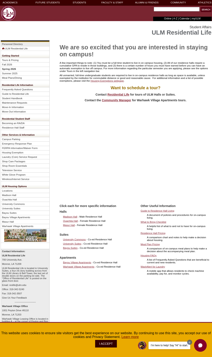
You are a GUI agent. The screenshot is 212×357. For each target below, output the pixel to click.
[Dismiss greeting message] (189, 342)
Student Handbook (12, 98)
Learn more (130, 337)
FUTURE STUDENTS (48, 2)
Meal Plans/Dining (12, 77)
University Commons (14, 204)
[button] (200, 345)
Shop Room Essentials (14, 165)
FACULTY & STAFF (112, 2)
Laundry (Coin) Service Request (19, 157)
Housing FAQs (149, 255)
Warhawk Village (11, 306)
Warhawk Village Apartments (18, 226)
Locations (7, 190)
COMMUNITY (178, 2)
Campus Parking (11, 139)
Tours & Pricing (10, 60)
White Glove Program (14, 174)
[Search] (177, 9)
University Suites (11, 208)
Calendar (185, 18)
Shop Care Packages (13, 161)
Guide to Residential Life (15, 93)
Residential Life (118, 94)
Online (167, 18)
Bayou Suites (9, 212)
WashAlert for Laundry (153, 266)
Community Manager (116, 100)
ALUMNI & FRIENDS (147, 2)
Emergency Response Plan (17, 143)
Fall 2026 (7, 64)
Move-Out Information (14, 111)
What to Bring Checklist (153, 221)
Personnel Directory (12, 44)
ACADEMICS (10, 2)
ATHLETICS (204, 2)
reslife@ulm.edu (17, 285)
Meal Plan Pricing (150, 244)
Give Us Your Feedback (14, 297)
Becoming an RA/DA (13, 123)
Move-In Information (13, 107)
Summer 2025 (10, 73)
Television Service (12, 170)
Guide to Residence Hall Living (157, 210)
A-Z (175, 18)
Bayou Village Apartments (16, 217)
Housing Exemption (12, 152)
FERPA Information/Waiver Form (20, 148)
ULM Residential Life (15, 48)
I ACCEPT (106, 343)
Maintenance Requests (14, 102)
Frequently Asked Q (17, 89)
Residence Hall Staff (13, 127)
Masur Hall (8, 221)
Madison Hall (9, 195)
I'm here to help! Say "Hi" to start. (169, 345)
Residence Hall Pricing (153, 233)
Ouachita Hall (9, 199)
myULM (196, 18)
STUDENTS (79, 2)
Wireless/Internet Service (16, 179)
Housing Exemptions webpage (107, 80)
